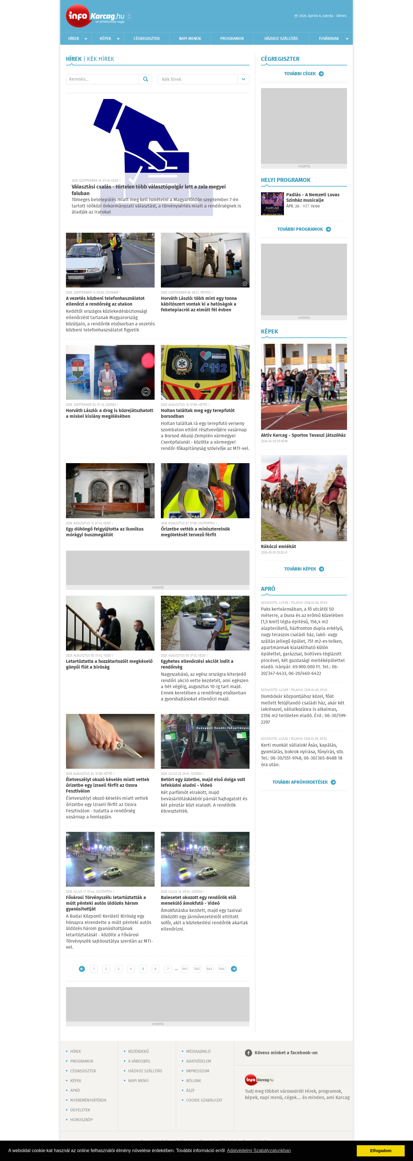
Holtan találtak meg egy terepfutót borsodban (198, 413)
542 (197, 969)
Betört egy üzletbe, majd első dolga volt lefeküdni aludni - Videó (203, 782)
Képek (105, 39)
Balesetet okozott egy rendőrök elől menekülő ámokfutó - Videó (198, 900)
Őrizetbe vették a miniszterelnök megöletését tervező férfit (195, 532)
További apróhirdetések (300, 782)
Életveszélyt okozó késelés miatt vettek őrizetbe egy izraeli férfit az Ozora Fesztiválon (107, 785)
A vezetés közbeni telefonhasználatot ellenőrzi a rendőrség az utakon (105, 301)
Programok (232, 39)
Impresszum (197, 1071)
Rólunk (193, 1081)
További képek (300, 569)
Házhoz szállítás (281, 39)
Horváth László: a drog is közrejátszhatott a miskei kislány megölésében (109, 413)
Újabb (81, 968)
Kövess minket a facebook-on (286, 1053)
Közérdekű (138, 1052)
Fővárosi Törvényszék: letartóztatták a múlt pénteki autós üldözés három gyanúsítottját (106, 903)
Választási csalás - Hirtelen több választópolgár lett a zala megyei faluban (149, 190)
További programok (300, 229)
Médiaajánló (198, 1052)
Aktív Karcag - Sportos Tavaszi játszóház (303, 435)
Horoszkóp (81, 1120)
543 (209, 969)
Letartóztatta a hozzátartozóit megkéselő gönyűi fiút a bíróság (109, 664)
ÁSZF (190, 1091)
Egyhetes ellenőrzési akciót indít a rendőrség (197, 664)
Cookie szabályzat (204, 1100)
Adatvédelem (198, 1061)
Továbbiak (329, 39)
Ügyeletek (80, 1110)
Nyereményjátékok (88, 1100)
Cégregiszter (147, 39)
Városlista (129, 16)
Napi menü (138, 1081)
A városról (139, 1061)
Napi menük (190, 39)
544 (221, 969)
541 (184, 969)
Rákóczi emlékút (278, 546)
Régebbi (233, 968)
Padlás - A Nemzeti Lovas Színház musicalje (313, 197)
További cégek (300, 73)
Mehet (145, 79)
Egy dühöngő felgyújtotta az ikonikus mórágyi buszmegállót (105, 532)
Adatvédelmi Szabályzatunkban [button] (259, 1150)
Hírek (73, 39)
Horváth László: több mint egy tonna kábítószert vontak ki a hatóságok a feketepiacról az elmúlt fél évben (199, 304)
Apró (75, 1091)
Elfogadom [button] (380, 1150)
